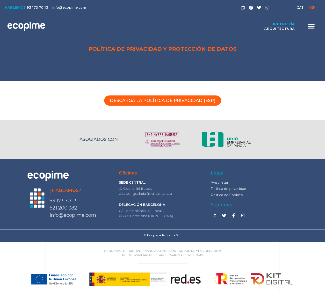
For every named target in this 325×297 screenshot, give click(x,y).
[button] (311, 26)
